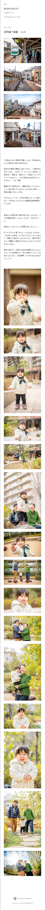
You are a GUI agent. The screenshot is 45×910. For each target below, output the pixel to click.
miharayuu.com (12, 17)
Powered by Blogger (23, 898)
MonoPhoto (11, 8)
